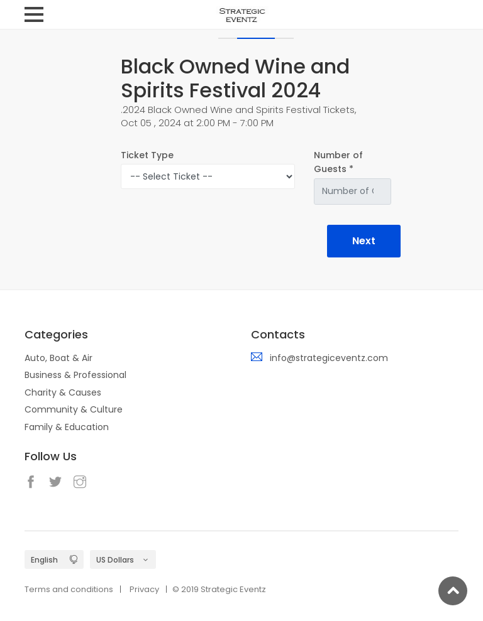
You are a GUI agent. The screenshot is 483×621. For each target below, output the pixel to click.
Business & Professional (75, 375)
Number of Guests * (338, 162)
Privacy (144, 589)
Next (363, 241)
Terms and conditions (69, 589)
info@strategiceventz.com (329, 358)
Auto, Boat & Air (58, 358)
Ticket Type (147, 155)
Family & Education (67, 427)
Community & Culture (74, 409)
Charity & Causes (63, 392)
